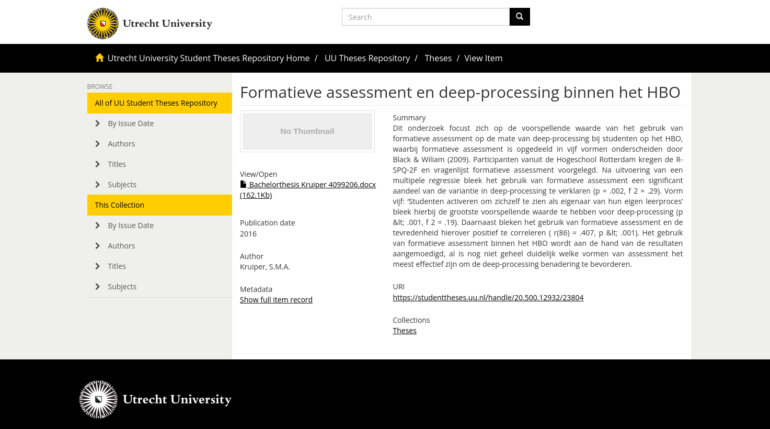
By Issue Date (131, 123)
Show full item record (276, 299)
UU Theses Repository (367, 58)
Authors (121, 144)
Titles (117, 164)
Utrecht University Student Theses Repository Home (209, 58)
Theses (438, 58)
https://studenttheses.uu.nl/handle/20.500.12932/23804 (488, 297)
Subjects (122, 184)
